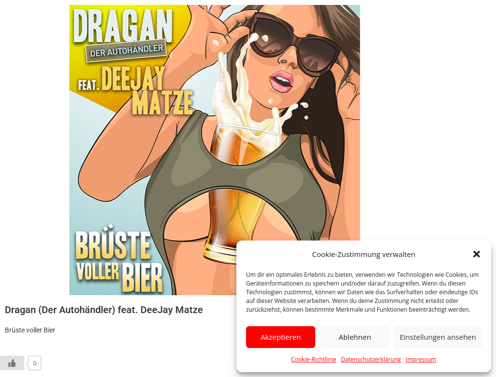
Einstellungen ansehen (438, 337)
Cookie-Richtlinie (313, 359)
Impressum (421, 359)
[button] (476, 254)
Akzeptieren (281, 337)
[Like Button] (12, 363)
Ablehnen (355, 337)
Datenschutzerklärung (371, 359)
